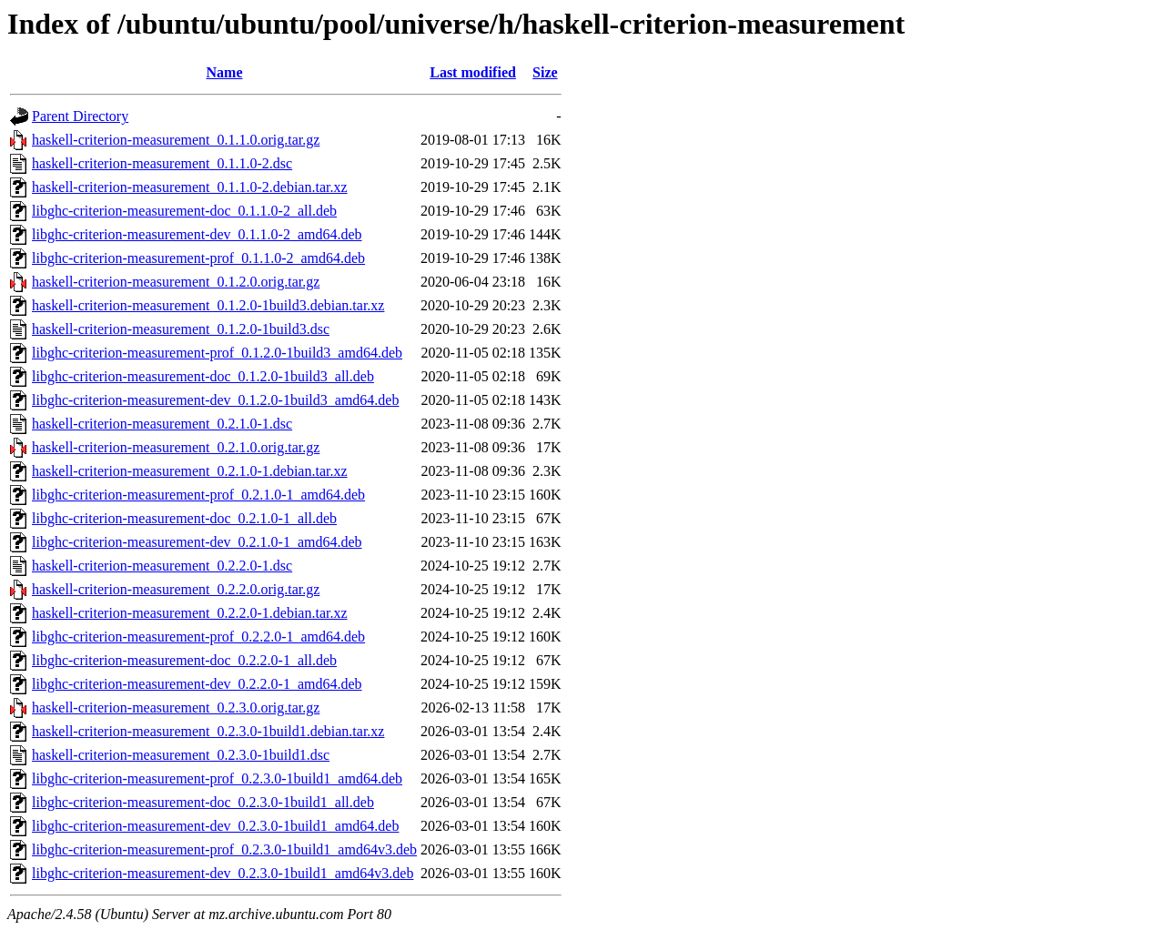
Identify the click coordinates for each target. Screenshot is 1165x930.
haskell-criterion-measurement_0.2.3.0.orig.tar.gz (175, 707)
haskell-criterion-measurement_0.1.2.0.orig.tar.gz (175, 281)
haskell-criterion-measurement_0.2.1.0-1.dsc (162, 423)
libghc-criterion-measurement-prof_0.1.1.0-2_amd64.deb (198, 258)
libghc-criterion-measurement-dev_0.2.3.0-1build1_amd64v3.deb (222, 873)
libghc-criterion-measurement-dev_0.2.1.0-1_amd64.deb (197, 542)
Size (545, 72)
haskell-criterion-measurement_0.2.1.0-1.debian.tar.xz (190, 471)
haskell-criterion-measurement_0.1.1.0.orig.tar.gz (175, 139)
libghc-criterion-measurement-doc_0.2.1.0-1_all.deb (184, 518)
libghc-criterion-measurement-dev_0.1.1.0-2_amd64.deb (197, 234)
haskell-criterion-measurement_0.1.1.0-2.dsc (162, 163)
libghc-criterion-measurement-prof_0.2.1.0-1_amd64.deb (198, 494)
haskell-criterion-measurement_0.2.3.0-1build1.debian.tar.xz (208, 731)
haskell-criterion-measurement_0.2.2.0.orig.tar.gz (175, 589)
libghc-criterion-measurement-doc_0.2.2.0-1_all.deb (184, 660)
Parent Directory (80, 116)
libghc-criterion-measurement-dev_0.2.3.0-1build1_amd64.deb (215, 826)
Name (225, 72)
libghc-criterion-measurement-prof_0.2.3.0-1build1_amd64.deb (217, 778)
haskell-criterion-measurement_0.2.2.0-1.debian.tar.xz (190, 613)
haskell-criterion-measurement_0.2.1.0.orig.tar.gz (175, 447)
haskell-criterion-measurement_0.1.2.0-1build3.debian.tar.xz (208, 305)
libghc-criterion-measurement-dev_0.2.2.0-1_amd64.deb (197, 684)
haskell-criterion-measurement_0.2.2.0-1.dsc (162, 565)
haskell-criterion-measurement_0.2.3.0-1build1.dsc (180, 755)
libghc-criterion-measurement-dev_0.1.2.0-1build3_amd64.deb (215, 400)
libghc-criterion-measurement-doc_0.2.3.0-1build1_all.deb (203, 802)
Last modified (473, 72)
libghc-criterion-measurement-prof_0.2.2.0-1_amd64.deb (198, 636)
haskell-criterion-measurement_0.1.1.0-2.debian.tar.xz (190, 187)
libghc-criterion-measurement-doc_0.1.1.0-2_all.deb (184, 210)
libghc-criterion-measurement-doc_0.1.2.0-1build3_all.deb (203, 376)
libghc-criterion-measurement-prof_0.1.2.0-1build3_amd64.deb (217, 352)
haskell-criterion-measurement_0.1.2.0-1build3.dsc (180, 329)
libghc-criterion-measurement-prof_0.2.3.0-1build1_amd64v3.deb (224, 849)
